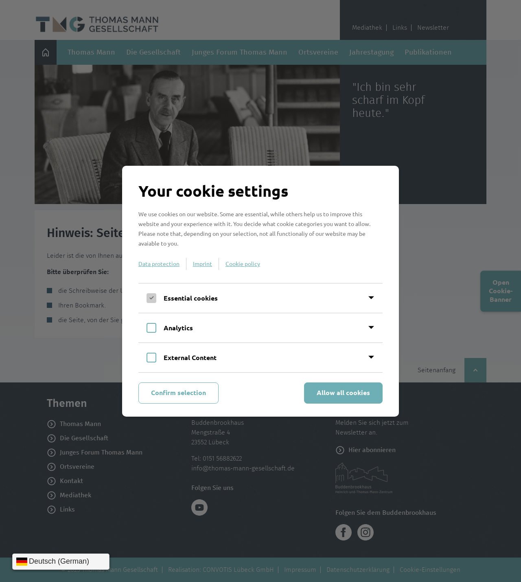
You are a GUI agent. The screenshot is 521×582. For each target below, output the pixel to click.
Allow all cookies (343, 392)
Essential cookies (191, 298)
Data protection (159, 263)
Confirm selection (178, 392)
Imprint (202, 263)
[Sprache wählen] (60, 562)
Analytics (178, 327)
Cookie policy (242, 263)
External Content (190, 357)
